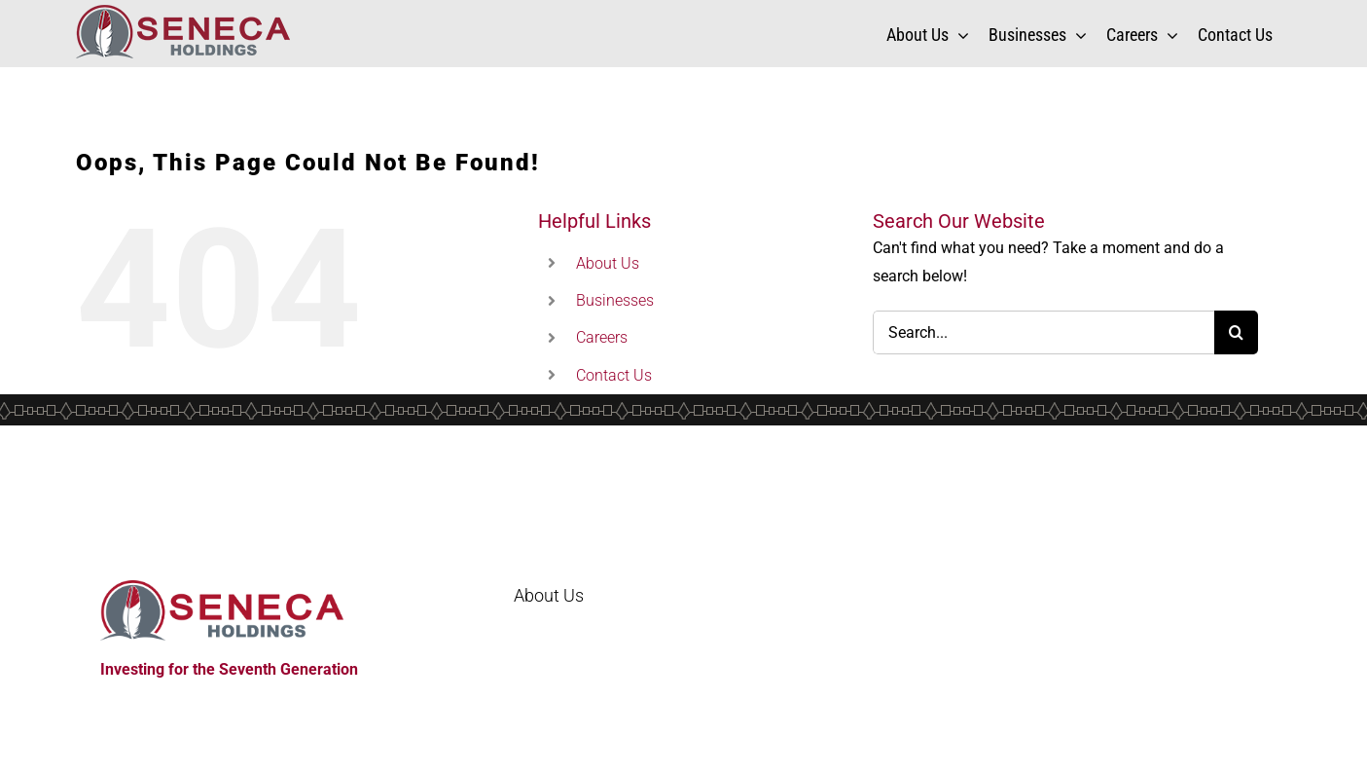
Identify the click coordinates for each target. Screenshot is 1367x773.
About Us (607, 263)
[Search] (1236, 332)
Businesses (615, 300)
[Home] (246, 610)
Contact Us (614, 375)
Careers (602, 337)
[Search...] (1044, 332)
